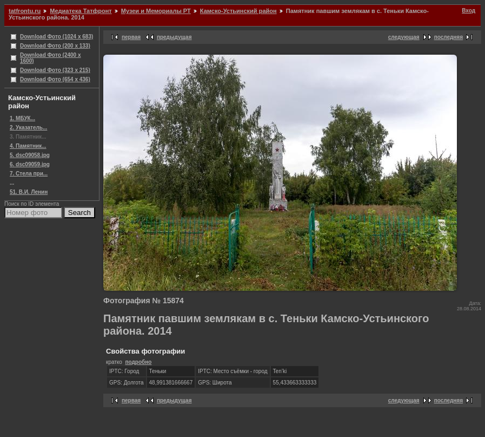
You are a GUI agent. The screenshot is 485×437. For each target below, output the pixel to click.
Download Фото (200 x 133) (55, 46)
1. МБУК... (22, 118)
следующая (404, 37)
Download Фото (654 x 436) (55, 79)
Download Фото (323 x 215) (55, 70)
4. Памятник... (28, 146)
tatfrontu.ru (25, 11)
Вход (468, 11)
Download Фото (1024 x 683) (56, 37)
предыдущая (174, 37)
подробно (138, 362)
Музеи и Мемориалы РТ (156, 11)
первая (131, 37)
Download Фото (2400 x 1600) (50, 58)
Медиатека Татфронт (80, 11)
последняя (448, 37)
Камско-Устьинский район (238, 11)
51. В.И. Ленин (29, 192)
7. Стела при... (29, 174)
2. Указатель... (28, 128)
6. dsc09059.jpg (30, 164)
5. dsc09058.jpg (30, 155)
